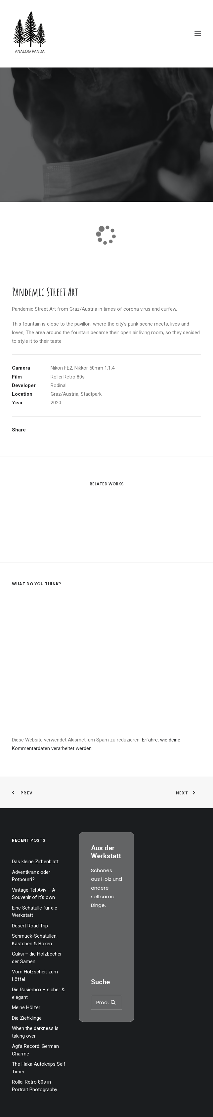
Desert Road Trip (30, 926)
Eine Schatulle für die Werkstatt (34, 911)
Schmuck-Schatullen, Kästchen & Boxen (35, 940)
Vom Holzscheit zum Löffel (35, 975)
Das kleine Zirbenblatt (35, 862)
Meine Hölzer (26, 1007)
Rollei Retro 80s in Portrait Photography (34, 1086)
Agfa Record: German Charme (35, 1050)
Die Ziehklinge (27, 1018)
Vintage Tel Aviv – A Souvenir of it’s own (33, 894)
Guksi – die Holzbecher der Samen (37, 957)
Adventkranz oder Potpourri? (31, 876)
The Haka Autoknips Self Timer (38, 1068)
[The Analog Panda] (106, 34)
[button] (198, 33)
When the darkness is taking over (35, 1032)
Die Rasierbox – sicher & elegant (38, 993)
